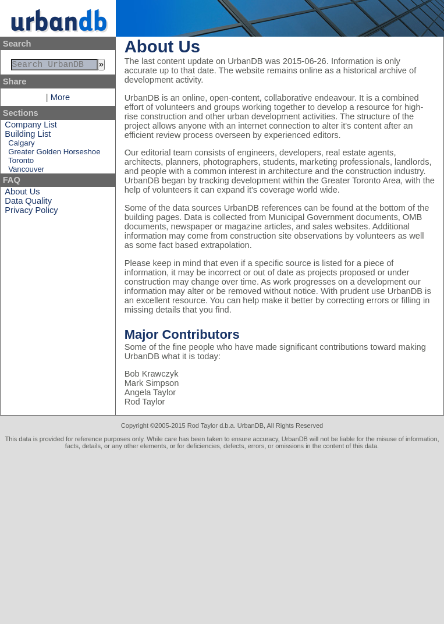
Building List (28, 136)
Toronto (21, 162)
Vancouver (26, 171)
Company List (31, 127)
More (60, 99)
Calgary (21, 145)
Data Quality (28, 203)
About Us (22, 193)
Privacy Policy (31, 212)
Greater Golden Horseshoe (54, 154)
